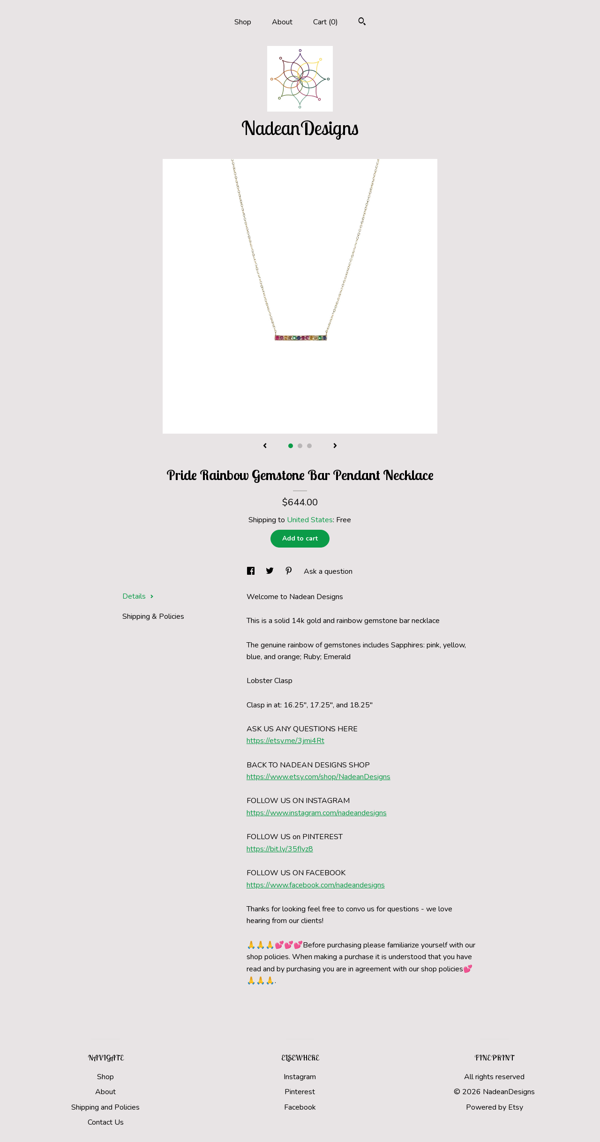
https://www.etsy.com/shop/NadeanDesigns (318, 777)
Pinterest (300, 1092)
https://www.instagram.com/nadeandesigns (317, 813)
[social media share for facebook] (251, 571)
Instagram (300, 1077)
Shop (242, 22)
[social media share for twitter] (271, 571)
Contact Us (106, 1122)
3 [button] (309, 445)
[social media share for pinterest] (289, 571)
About (282, 22)
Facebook (300, 1107)
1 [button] (290, 445)
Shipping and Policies (105, 1107)
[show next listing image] (335, 446)
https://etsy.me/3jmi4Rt (285, 741)
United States (310, 520)
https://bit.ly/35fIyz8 (280, 849)
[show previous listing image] (264, 446)
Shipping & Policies (153, 616)
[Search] (362, 22)
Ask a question (328, 571)
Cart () (325, 22)
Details (138, 596)
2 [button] (300, 445)
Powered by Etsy (494, 1107)
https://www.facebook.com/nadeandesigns (316, 885)
